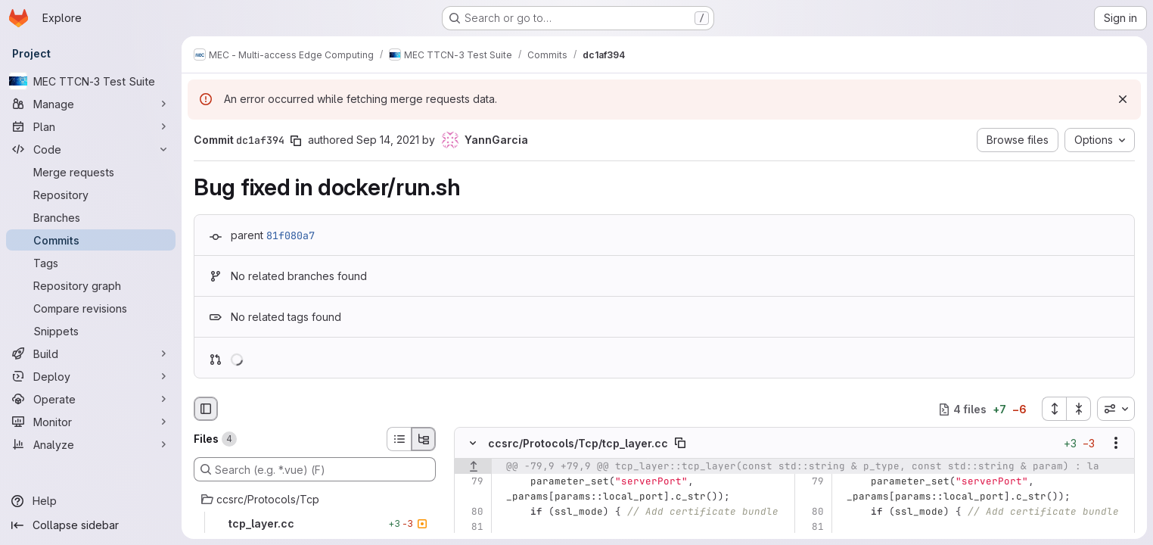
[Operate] (91, 399)
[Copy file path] (680, 443)
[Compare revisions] (91, 308)
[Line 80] (470, 512)
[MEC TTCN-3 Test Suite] (91, 81)
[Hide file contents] (473, 443)
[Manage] (91, 103)
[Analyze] (91, 444)
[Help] (91, 501)
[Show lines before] (473, 467)
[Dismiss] (1123, 99)
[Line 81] (470, 527)
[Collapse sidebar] (91, 525)
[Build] (91, 353)
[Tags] (91, 262)
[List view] (399, 439)
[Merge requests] (91, 171)
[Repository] (91, 194)
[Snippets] (91, 330)
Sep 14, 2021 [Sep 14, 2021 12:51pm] (387, 139)
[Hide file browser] (206, 409)
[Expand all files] (1054, 409)
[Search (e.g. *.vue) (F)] (315, 469)
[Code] (91, 149)
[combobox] (1116, 409)
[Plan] (91, 126)
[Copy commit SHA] (296, 141)
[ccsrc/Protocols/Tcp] (314, 499)
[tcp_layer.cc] (314, 524)
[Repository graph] (91, 285)
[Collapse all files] (1079, 409)
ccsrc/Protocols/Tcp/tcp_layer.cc (578, 443)
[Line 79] (470, 482)
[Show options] (1116, 443)
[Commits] (91, 240)
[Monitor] (91, 421)
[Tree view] (424, 439)
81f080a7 (290, 235)
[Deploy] (91, 376)
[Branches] (91, 217)
